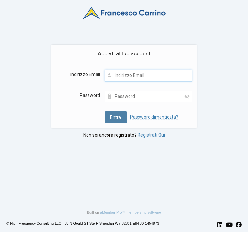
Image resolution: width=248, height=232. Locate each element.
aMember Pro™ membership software (130, 212)
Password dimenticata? (154, 117)
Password (90, 95)
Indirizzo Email (85, 74)
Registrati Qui (151, 135)
